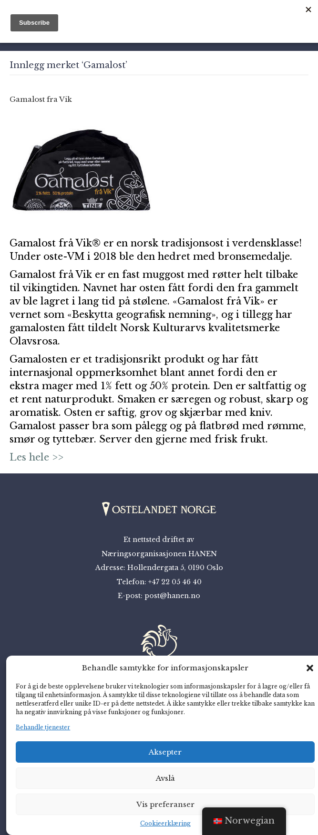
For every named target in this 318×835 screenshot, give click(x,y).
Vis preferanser (165, 804)
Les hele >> (36, 457)
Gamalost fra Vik (41, 99)
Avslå (165, 778)
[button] (310, 668)
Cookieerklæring (165, 823)
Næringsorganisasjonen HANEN (159, 554)
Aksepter (165, 751)
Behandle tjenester (43, 727)
